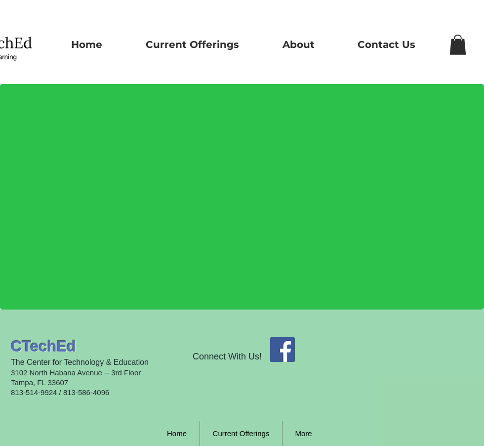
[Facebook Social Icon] (282, 349)
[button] (457, 45)
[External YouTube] (180, 202)
